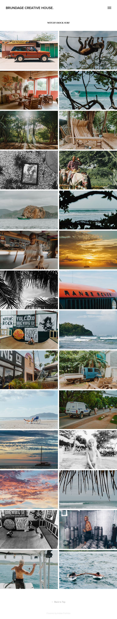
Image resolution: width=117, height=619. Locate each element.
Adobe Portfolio (63, 613)
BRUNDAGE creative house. (29, 7)
